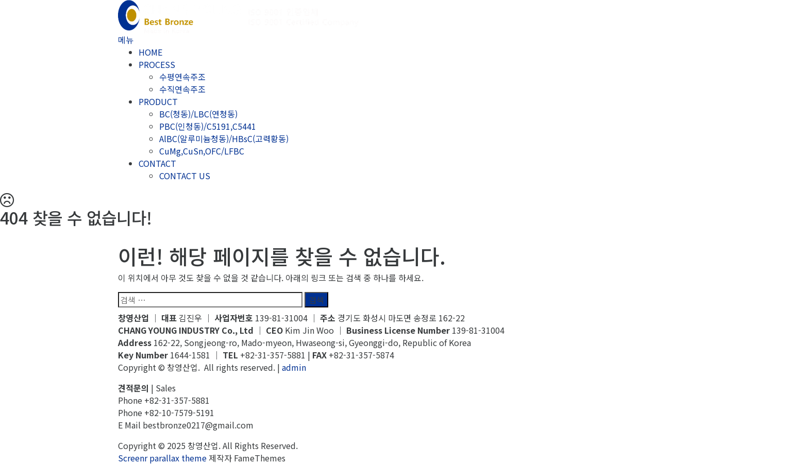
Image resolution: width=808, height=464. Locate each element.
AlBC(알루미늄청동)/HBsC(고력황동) (224, 138)
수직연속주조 (182, 89)
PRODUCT (158, 101)
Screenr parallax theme (162, 458)
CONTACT (157, 163)
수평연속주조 (182, 77)
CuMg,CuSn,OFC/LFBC (201, 151)
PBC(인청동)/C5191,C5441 (207, 126)
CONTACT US (184, 175)
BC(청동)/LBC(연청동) (198, 114)
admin (294, 367)
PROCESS (157, 64)
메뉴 (125, 39)
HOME (150, 52)
